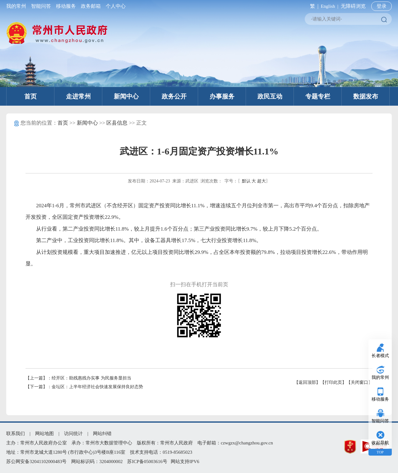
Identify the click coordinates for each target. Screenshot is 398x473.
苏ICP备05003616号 (147, 461)
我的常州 (17, 6)
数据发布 (365, 96)
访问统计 (73, 433)
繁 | (313, 6)
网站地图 (44, 433)
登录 (381, 6)
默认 (246, 181)
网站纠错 (102, 433)
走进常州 (78, 96)
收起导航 (380, 442)
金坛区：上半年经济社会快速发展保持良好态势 (97, 386)
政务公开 (174, 96)
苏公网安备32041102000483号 (36, 461)
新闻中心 (126, 96)
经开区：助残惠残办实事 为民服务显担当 (91, 378)
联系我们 (15, 433)
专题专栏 (317, 96)
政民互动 (269, 96)
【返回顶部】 (307, 382)
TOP (380, 452)
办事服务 (222, 96)
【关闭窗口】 (359, 382)
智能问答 (41, 6)
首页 (30, 96)
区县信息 (116, 123)
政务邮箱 (90, 6)
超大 (261, 181)
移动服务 (65, 6)
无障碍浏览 (353, 6)
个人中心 (114, 6)
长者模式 (380, 355)
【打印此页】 (333, 382)
